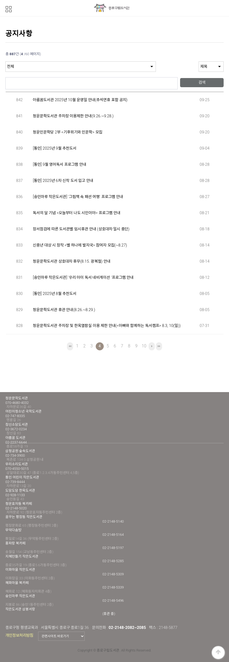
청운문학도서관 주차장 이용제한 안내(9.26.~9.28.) (73, 116)
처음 (70, 346)
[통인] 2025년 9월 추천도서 (54, 148)
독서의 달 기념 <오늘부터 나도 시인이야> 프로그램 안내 (76, 213)
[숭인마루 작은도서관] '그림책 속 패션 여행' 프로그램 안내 (78, 197)
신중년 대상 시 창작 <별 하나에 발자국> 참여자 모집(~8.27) (80, 245)
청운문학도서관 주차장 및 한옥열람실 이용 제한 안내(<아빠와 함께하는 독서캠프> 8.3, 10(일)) (107, 325)
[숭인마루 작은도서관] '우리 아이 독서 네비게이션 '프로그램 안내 (83, 277)
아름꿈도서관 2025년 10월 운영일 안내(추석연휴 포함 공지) (80, 100)
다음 (152, 346)
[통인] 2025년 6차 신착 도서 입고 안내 (63, 180)
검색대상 (5, 61)
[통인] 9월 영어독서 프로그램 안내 (59, 164)
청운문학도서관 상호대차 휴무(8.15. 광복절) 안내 (71, 261)
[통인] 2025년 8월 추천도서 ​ (55, 293)
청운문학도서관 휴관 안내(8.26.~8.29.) (64, 310)
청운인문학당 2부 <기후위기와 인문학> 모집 (67, 132)
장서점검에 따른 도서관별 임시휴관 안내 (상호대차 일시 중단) (81, 229)
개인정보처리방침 (19, 635)
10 (143, 345)
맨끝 (159, 346)
